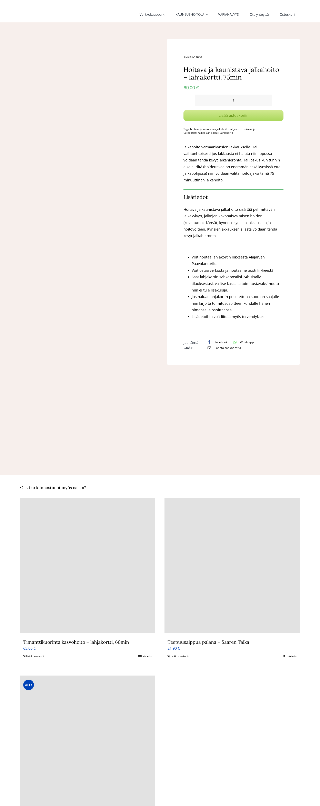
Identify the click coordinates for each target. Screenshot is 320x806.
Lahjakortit (226, 133)
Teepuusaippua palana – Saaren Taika (208, 642)
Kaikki (201, 133)
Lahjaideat (212, 133)
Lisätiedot (146, 656)
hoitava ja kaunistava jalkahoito (209, 129)
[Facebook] (216, 342)
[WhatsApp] (242, 342)
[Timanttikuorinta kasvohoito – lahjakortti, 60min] (88, 565)
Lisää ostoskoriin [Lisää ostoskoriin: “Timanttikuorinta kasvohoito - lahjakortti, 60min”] (35, 656)
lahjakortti (236, 129)
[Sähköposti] (223, 348)
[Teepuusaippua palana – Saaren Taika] (232, 565)
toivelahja (249, 129)
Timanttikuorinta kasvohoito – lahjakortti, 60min (76, 642)
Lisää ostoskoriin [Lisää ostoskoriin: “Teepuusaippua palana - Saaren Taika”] (179, 656)
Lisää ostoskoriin (234, 115)
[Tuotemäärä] (233, 100)
